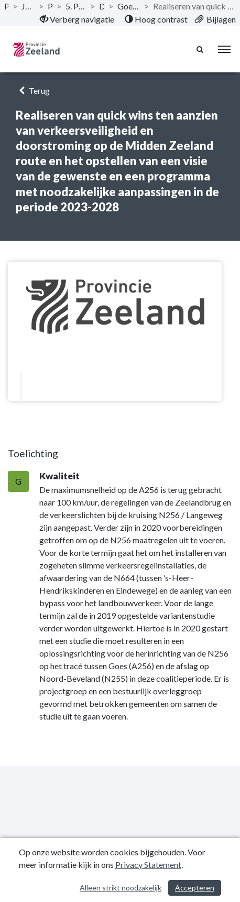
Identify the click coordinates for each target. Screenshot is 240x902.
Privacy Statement (148, 864)
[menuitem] (77, 19)
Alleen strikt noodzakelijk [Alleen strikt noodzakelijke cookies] (120, 887)
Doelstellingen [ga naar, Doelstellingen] (101, 6)
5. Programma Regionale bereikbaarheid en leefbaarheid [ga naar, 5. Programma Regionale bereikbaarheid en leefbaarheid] (76, 6)
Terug (33, 90)
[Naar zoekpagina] (200, 49)
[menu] (224, 49)
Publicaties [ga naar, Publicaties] (6, 6)
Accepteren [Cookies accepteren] (194, 887)
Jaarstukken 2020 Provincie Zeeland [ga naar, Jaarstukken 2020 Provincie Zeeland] (28, 6)
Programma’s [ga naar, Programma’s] (50, 6)
